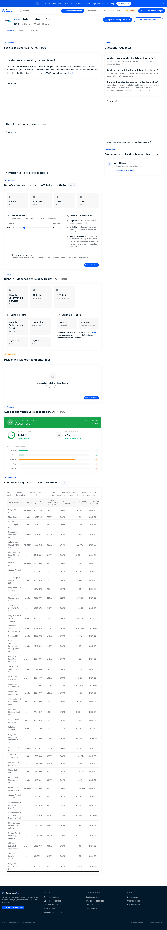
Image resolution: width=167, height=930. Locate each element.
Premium (130, 11)
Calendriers (108, 11)
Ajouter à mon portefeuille (117, 20)
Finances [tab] (34, 30)
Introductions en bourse (53, 912)
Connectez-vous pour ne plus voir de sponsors (28, 124)
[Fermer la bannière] (163, 3)
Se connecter (132, 897)
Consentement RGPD (157, 923)
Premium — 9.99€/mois (13, 907)
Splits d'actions (50, 908)
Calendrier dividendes (52, 901)
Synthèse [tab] (10, 30)
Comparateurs (93, 11)
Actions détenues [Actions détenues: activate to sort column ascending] (39, 502)
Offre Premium (91, 908)
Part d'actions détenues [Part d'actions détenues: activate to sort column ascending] (52, 502)
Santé (46, 24)
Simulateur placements (95, 901)
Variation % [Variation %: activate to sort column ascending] (81, 502)
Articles (120, 11)
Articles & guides (92, 905)
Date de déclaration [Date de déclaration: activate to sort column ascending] (96, 502)
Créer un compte (134, 901)
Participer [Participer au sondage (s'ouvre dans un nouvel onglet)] (123, 4)
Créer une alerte (148, 20)
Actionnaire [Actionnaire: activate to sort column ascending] (14, 502)
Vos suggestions (133, 905)
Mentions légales (137, 923)
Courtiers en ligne (93, 897)
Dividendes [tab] (22, 30)
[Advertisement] (52, 104)
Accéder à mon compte (151, 11)
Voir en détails (91, 265)
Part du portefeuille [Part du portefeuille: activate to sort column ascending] (67, 502)
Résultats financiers (51, 905)
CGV (146, 923)
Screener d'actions (51, 897)
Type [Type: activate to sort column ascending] (27, 502)
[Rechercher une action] (38, 11)
